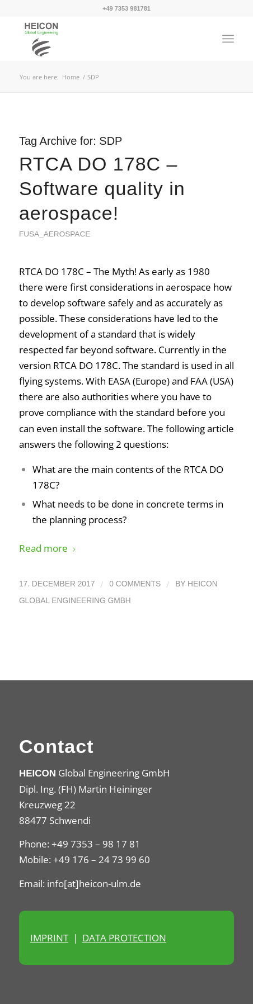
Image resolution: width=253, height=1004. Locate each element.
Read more (48, 548)
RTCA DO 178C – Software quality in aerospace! (102, 188)
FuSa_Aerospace (54, 234)
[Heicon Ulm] (105, 38)
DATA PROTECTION (124, 937)
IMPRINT (49, 937)
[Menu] (228, 38)
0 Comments (135, 584)
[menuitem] (228, 38)
